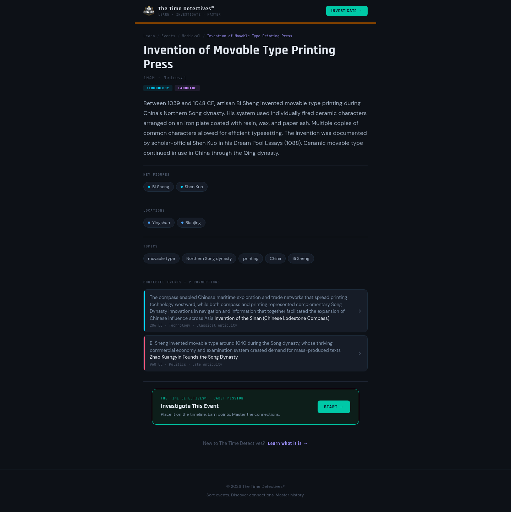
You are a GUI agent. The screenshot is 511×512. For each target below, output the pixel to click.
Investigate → (347, 10)
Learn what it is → (288, 443)
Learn (149, 36)
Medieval (191, 36)
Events (168, 36)
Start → (334, 407)
